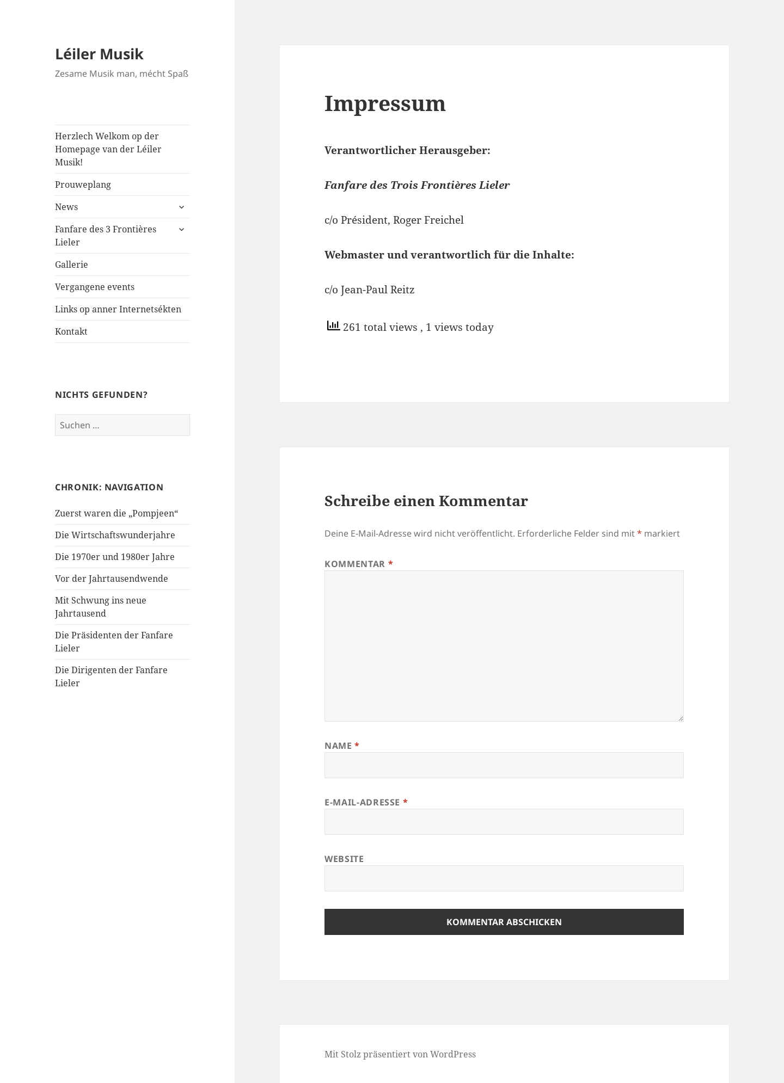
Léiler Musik (99, 54)
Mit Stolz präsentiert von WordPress (400, 1054)
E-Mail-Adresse (366, 802)
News (66, 207)
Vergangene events (94, 287)
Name (342, 746)
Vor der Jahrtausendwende (111, 578)
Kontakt (71, 331)
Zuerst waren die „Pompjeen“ (116, 513)
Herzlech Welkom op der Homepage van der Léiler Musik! (108, 149)
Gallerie (71, 264)
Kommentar (358, 564)
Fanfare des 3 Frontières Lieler (105, 235)
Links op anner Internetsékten (118, 309)
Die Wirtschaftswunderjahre (115, 535)
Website (344, 859)
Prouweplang (83, 184)
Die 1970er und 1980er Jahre (115, 557)
